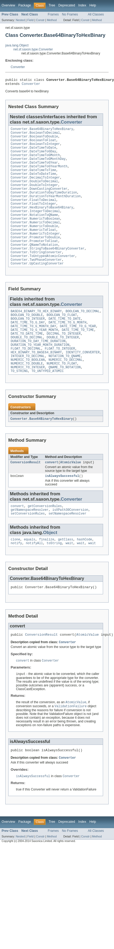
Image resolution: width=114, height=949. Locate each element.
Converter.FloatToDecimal (33, 212)
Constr (40, 20)
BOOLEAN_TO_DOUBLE (27, 337)
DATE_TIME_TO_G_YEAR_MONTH (34, 354)
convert (51, 493)
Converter (18, 67)
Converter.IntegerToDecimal (35, 225)
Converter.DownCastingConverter (39, 199)
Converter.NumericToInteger (35, 250)
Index (82, 5)
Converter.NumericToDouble (34, 242)
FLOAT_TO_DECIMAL (26, 376)
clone (15, 573)
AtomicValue (70, 493)
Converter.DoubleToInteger (34, 195)
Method (51, 20)
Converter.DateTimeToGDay (33, 157)
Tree (51, 5)
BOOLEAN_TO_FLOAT (62, 337)
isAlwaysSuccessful (62, 507)
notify (16, 577)
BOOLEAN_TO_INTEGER (28, 341)
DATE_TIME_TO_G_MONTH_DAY (33, 350)
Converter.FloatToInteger (33, 216)
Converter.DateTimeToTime (33, 178)
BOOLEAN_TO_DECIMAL (83, 333)
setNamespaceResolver (67, 547)
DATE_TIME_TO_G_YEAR (78, 350)
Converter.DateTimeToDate (33, 152)
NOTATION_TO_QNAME (64, 384)
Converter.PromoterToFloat (34, 259)
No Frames (70, 14)
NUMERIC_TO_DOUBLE (27, 393)
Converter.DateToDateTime (33, 182)
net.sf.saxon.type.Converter (33, 49)
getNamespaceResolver (29, 542)
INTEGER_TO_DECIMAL (28, 384)
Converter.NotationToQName (34, 229)
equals (29, 573)
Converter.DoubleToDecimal (34, 191)
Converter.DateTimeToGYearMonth (39, 174)
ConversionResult (25, 493)
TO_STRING (19, 401)
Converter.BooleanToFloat (33, 144)
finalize (46, 573)
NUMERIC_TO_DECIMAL (65, 388)
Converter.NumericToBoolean (35, 233)
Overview (8, 5)
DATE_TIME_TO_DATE (64, 341)
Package (24, 5)
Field (30, 20)
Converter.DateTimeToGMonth (35, 161)
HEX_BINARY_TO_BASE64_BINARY (36, 380)
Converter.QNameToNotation (34, 263)
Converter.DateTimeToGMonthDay (38, 165)
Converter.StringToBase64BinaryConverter (47, 268)
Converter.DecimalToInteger (35, 186)
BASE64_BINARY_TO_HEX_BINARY (36, 333)
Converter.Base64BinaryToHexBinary (42, 131)
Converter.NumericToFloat (33, 246)
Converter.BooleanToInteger (35, 148)
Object (50, 565)
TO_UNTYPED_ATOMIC (47, 401)
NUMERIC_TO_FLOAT (62, 393)
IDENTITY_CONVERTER (83, 380)
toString (54, 577)
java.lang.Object (16, 45)
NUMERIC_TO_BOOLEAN (28, 388)
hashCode (84, 573)
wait (69, 577)
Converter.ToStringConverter (36, 272)
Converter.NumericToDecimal (35, 238)
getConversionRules (45, 538)
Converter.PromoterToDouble (35, 255)
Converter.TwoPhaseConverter (36, 280)
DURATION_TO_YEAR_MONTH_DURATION (40, 371)
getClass (65, 573)
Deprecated (66, 5)
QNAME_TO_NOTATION (64, 397)
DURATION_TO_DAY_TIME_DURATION (38, 367)
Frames (53, 14)
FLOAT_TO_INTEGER (60, 376)
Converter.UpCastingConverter (37, 285)
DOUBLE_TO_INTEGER (63, 363)
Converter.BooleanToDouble (34, 139)
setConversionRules (28, 547)
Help (92, 5)
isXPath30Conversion (70, 542)
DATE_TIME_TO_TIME (78, 354)
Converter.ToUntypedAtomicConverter (43, 276)
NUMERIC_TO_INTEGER (28, 397)
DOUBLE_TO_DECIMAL (27, 363)
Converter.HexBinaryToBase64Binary (42, 221)
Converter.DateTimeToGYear (34, 169)
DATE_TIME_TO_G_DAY (28, 346)
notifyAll (34, 577)
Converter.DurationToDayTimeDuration (44, 203)
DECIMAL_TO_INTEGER (64, 359)
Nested (20, 20)
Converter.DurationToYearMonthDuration (46, 208)
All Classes (96, 14)
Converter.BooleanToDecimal (35, 135)
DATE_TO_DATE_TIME (27, 359)
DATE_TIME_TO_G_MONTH (67, 346)
